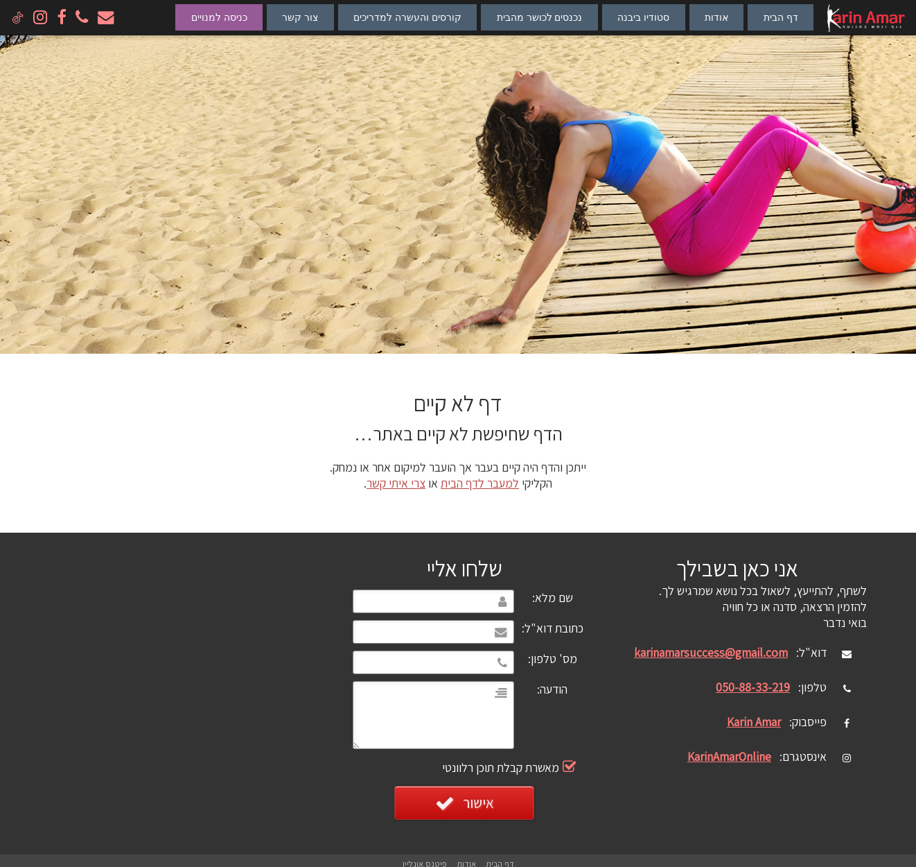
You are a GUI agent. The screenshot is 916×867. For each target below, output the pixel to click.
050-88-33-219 (753, 687)
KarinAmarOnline (729, 756)
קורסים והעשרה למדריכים (407, 17)
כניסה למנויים (219, 17)
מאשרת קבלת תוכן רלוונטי (538, 767)
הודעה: (552, 689)
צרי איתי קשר (396, 483)
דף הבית (781, 17)
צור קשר (300, 17)
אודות (716, 17)
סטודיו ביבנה (643, 17)
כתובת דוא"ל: (552, 628)
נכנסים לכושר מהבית (540, 17)
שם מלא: (552, 598)
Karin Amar (754, 722)
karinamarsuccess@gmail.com (711, 652)
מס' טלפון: (552, 659)
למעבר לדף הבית (480, 483)
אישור (464, 802)
